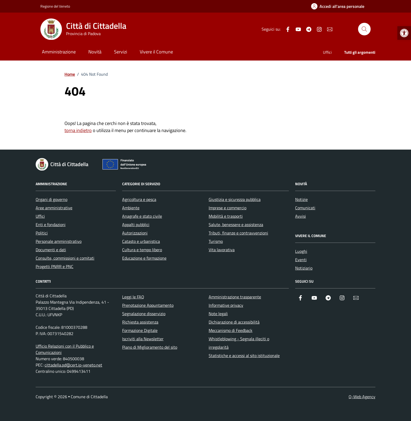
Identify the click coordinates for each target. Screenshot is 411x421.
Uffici (327, 52)
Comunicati (305, 208)
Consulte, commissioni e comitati (65, 258)
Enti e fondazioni (51, 224)
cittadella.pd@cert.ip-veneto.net (73, 365)
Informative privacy (226, 305)
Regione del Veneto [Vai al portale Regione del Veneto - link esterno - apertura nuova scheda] (55, 6)
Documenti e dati (51, 250)
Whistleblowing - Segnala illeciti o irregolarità (239, 343)
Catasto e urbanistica (141, 241)
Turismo (216, 241)
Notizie (301, 199)
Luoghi (301, 251)
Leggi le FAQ (133, 297)
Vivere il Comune (156, 51)
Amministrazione (59, 51)
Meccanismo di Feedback (230, 330)
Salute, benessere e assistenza (236, 224)
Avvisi (300, 216)
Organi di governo (51, 199)
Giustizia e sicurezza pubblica (235, 199)
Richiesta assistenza (140, 322)
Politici (42, 233)
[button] (404, 33)
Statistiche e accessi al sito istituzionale (244, 355)
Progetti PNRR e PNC (54, 266)
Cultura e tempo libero (142, 250)
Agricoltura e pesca (139, 199)
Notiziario (303, 268)
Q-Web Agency (362, 396)
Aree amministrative (54, 208)
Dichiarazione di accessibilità (234, 322)
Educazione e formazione (144, 258)
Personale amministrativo (59, 241)
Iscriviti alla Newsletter (143, 339)
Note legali (218, 313)
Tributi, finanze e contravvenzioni (238, 233)
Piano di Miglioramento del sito (149, 347)
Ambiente (130, 208)
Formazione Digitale (140, 330)
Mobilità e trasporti (226, 216)
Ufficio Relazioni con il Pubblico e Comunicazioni (65, 349)
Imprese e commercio (227, 208)
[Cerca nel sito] (364, 29)
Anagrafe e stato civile (142, 216)
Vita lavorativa (222, 250)
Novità (94, 51)
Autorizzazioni (135, 233)
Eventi (301, 259)
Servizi (120, 51)
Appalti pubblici (135, 224)
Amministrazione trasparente (235, 297)
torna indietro (78, 130)
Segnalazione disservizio (143, 313)
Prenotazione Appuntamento (148, 305)
